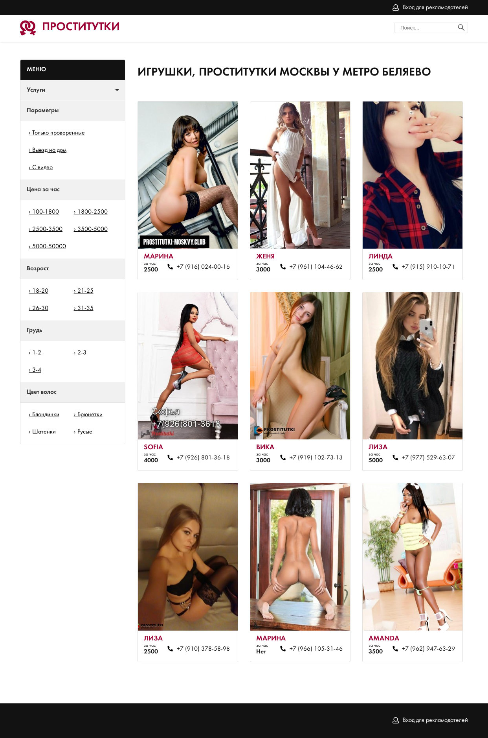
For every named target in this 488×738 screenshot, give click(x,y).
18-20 (40, 291)
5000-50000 (49, 247)
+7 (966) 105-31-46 (316, 649)
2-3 (81, 353)
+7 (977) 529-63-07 (428, 458)
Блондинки (45, 414)
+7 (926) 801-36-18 (203, 458)
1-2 (36, 353)
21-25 (85, 291)
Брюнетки (90, 414)
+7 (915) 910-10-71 (428, 267)
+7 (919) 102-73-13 (316, 458)
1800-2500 (92, 212)
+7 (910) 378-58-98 (203, 649)
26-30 (40, 308)
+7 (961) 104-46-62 (316, 267)
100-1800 (45, 212)
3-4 (36, 370)
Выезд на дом (49, 150)
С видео (42, 167)
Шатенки (44, 432)
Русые (84, 432)
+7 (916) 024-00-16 (203, 267)
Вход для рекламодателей (435, 7)
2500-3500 (47, 229)
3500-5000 (92, 229)
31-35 (85, 308)
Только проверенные (58, 133)
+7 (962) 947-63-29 (428, 649)
